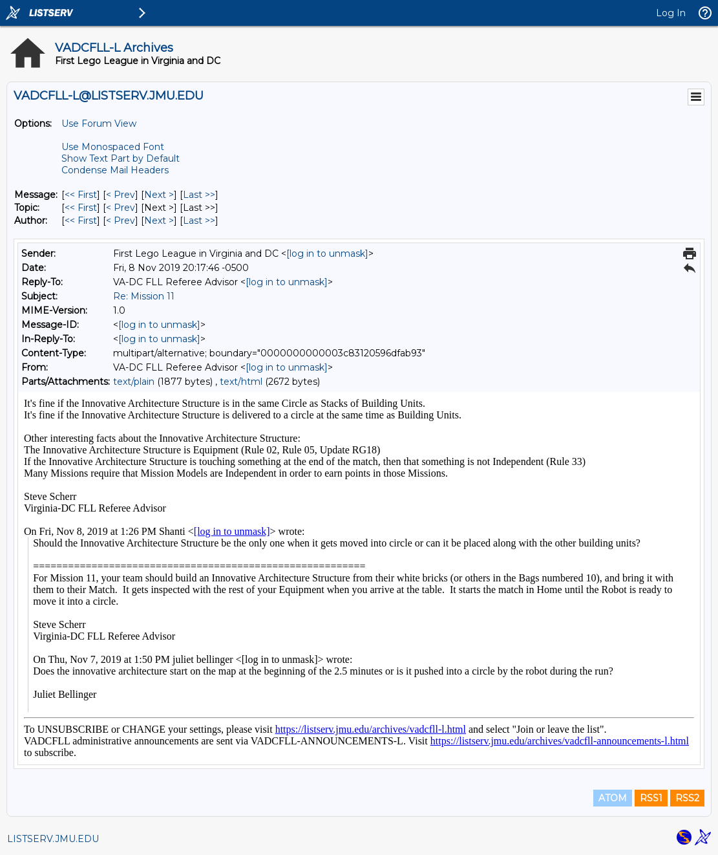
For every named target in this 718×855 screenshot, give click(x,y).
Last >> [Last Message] (199, 194)
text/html (241, 381)
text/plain (133, 381)
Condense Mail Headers (115, 170)
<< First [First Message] (81, 194)
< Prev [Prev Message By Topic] (120, 207)
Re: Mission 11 (143, 296)
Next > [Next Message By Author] (159, 220)
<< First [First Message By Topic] (81, 207)
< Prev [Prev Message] (120, 194)
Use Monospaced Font (112, 147)
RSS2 (687, 798)
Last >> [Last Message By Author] (199, 220)
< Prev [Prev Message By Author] (120, 220)
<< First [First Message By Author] (81, 220)
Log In (671, 13)
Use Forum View (98, 123)
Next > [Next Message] (159, 194)
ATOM (612, 798)
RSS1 (651, 798)
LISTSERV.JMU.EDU (53, 839)
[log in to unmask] (327, 253)
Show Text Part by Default (120, 158)
